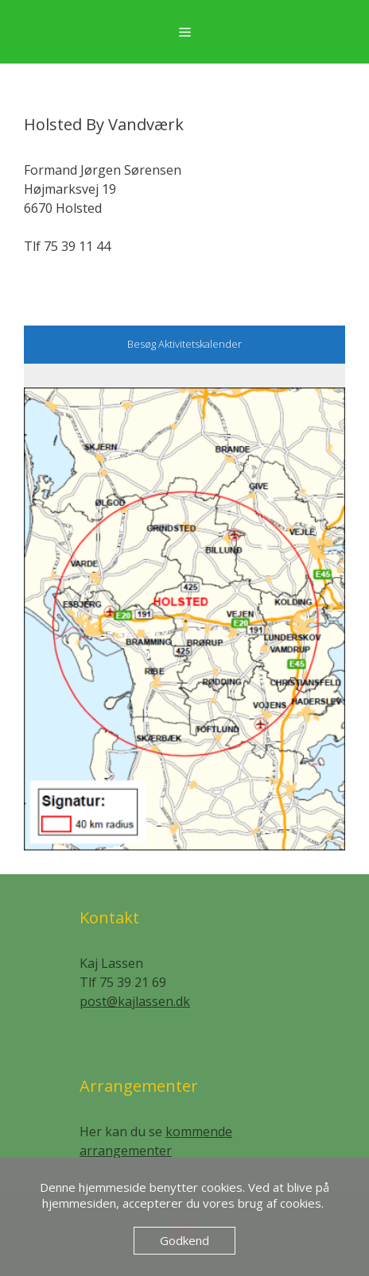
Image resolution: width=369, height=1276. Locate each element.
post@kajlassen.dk (135, 1001)
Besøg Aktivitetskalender (184, 344)
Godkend (184, 1240)
